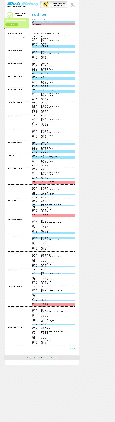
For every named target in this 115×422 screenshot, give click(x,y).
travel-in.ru (38, 14)
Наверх (72, 406)
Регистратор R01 (31, 415)
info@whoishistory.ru (52, 415)
